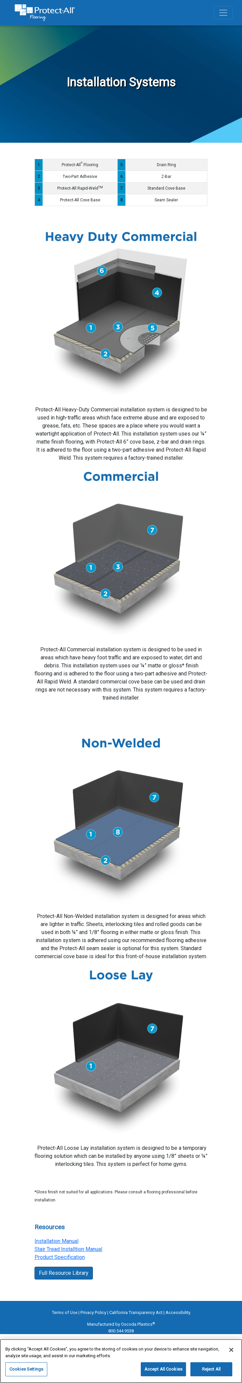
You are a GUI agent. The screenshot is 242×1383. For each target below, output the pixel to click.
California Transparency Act (136, 1312)
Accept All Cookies (163, 1369)
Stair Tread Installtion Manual (68, 1249)
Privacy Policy (93, 1312)
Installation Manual (56, 1241)
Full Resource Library (63, 1273)
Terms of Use (64, 1312)
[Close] (231, 1349)
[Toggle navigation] (223, 12)
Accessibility (178, 1312)
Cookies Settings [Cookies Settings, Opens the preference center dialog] (26, 1369)
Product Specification (60, 1257)
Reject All (211, 1369)
